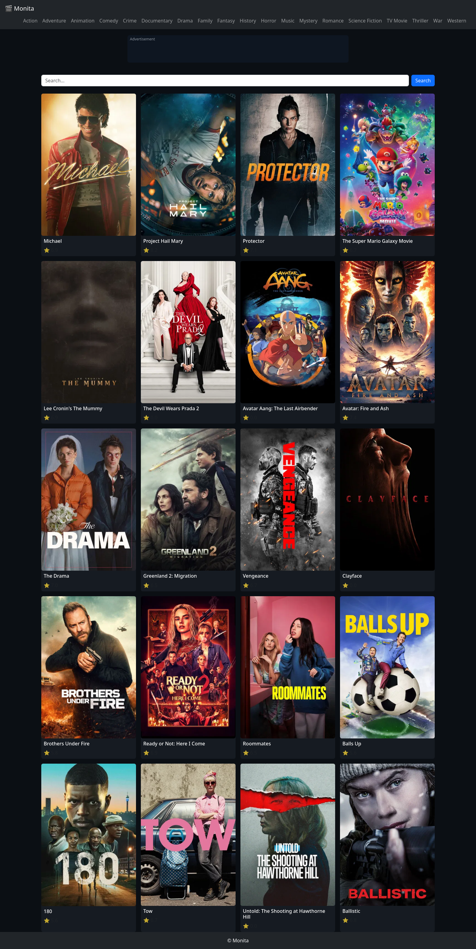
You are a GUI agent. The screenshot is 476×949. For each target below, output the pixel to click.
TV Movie (397, 20)
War (437, 20)
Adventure (54, 20)
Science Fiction (365, 20)
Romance (333, 20)
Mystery (308, 20)
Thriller (420, 20)
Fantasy (226, 20)
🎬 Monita (19, 8)
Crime (130, 20)
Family (205, 20)
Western (456, 20)
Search (423, 80)
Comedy (108, 20)
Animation (83, 20)
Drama (185, 20)
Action (30, 20)
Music (287, 20)
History (248, 20)
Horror (268, 20)
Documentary (156, 20)
